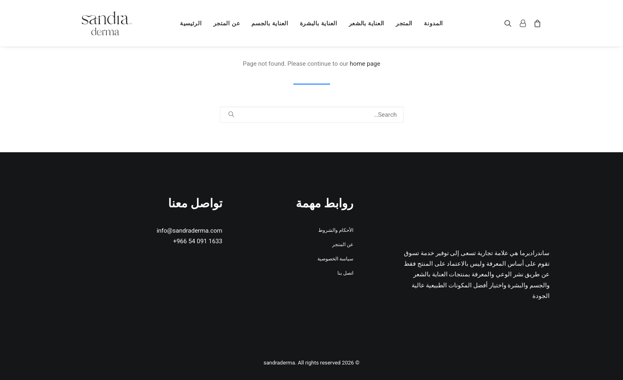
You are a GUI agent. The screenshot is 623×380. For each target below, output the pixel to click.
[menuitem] (433, 23)
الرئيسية (191, 23)
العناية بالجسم (269, 23)
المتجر (404, 23)
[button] (509, 23)
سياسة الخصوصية (335, 259)
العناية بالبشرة (318, 23)
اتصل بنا (345, 273)
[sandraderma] (107, 23)
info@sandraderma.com (189, 230)
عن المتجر (226, 23)
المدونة (433, 23)
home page (365, 63)
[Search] (312, 115)
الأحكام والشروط (335, 230)
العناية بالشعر (366, 23)
